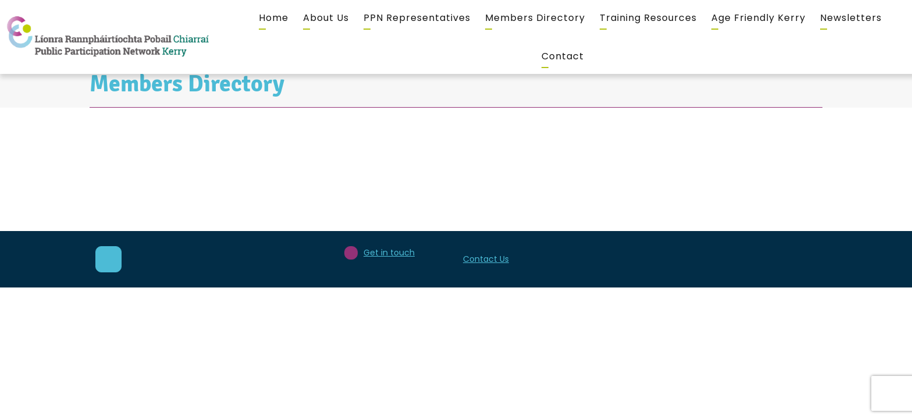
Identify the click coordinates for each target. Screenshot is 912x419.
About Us (326, 17)
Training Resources (648, 17)
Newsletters (851, 17)
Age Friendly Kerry (758, 17)
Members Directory (535, 17)
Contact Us (486, 259)
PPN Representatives (417, 17)
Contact (563, 56)
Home (273, 17)
